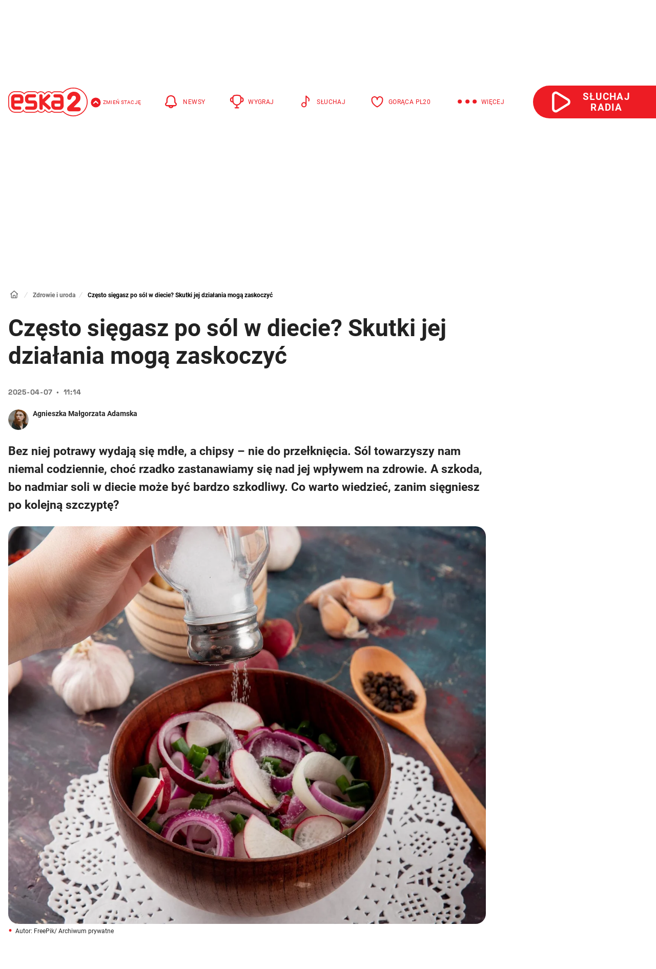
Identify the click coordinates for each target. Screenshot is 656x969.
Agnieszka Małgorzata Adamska (85, 413)
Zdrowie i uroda (54, 295)
